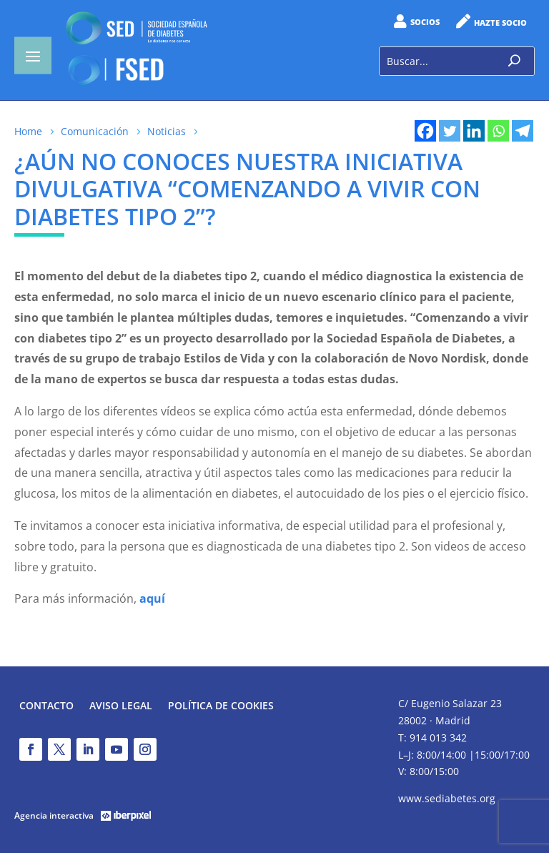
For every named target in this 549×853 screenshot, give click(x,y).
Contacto (46, 706)
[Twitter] (449, 131)
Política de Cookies (221, 706)
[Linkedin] (474, 131)
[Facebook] (425, 131)
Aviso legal (120, 706)
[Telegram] (522, 131)
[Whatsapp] (498, 131)
